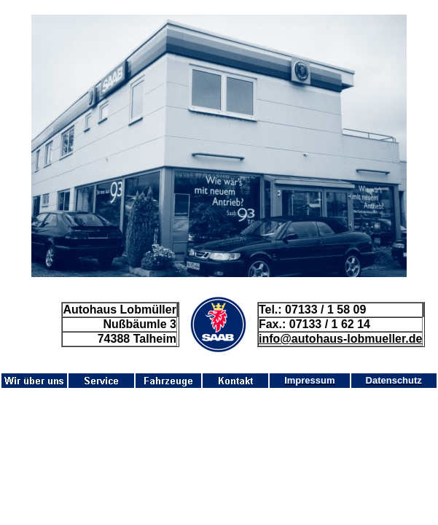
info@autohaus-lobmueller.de (341, 338)
